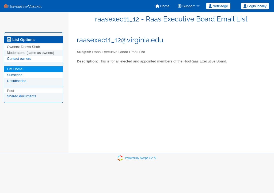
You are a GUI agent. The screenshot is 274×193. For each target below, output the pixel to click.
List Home (15, 69)
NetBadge (218, 6)
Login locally (255, 6)
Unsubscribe (16, 81)
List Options (21, 40)
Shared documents (21, 96)
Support (186, 6)
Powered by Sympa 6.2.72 (140, 158)
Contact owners (19, 59)
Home (162, 6)
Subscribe (14, 75)
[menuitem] (162, 6)
